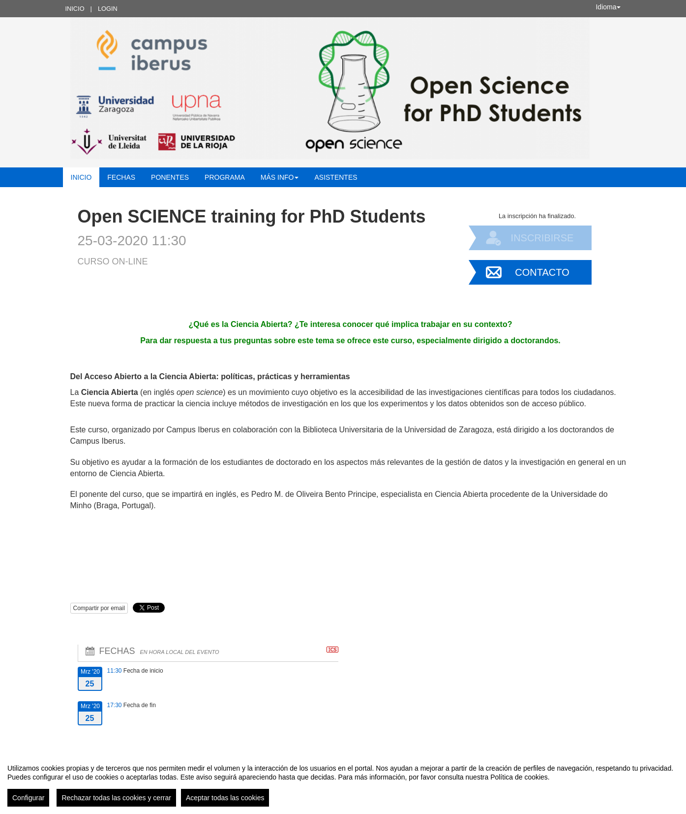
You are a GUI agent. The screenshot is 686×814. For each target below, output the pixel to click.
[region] (343, 781)
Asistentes (335, 177)
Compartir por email (99, 608)
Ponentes (170, 177)
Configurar (28, 798)
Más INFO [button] (280, 177)
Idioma (608, 7)
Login (108, 8)
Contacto (542, 272)
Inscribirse (542, 237)
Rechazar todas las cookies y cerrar (116, 798)
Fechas (121, 177)
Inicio (75, 8)
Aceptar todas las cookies (225, 798)
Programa (225, 177)
